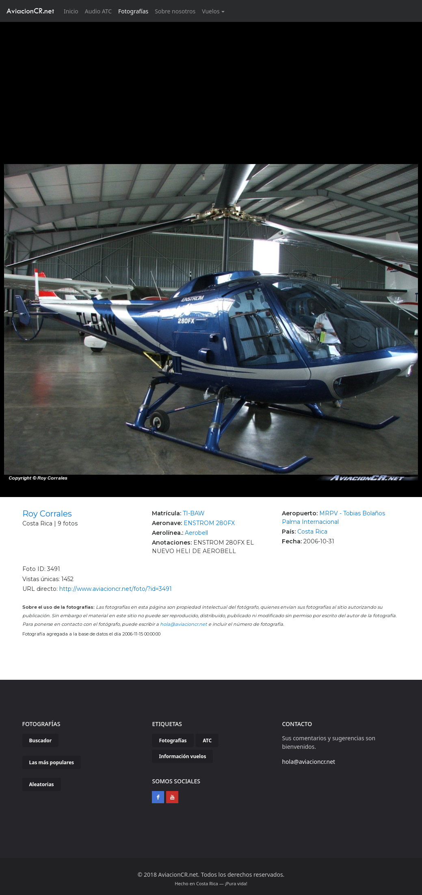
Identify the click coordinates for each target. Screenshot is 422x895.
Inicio (73, 10)
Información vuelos (182, 756)
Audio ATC (98, 11)
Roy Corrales (47, 514)
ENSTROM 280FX (209, 523)
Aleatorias (41, 784)
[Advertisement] (211, 83)
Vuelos (211, 11)
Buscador (40, 740)
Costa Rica (312, 531)
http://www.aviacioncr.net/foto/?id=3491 (115, 588)
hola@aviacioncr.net (183, 624)
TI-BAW (194, 513)
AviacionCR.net (30, 10)
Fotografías (133, 11)
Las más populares (51, 762)
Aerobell (196, 532)
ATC (207, 740)
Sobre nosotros (175, 11)
